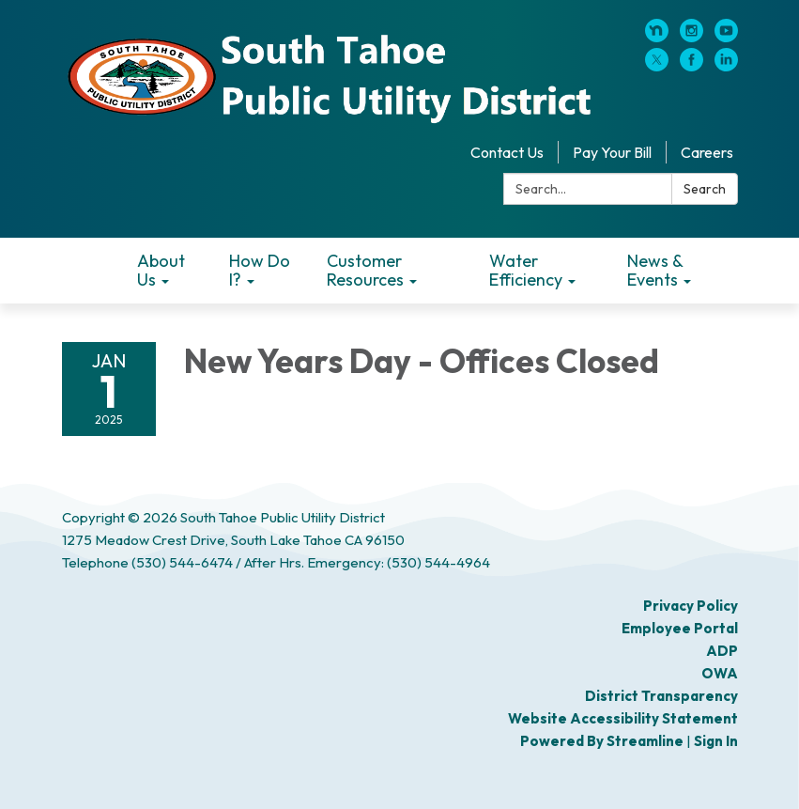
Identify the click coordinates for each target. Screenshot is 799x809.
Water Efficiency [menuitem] (525, 270)
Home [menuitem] (92, 270)
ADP (722, 651)
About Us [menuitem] (161, 270)
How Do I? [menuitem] (259, 270)
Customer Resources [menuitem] (365, 270)
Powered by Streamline (602, 741)
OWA (719, 673)
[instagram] (691, 36)
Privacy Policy (690, 606)
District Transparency (661, 696)
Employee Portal (680, 628)
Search (705, 188)
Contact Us (507, 152)
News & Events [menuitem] (655, 270)
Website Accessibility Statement (623, 718)
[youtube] (726, 36)
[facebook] (691, 65)
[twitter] (656, 65)
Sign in (716, 741)
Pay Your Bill (612, 152)
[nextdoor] (656, 36)
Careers (707, 152)
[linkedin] (726, 65)
